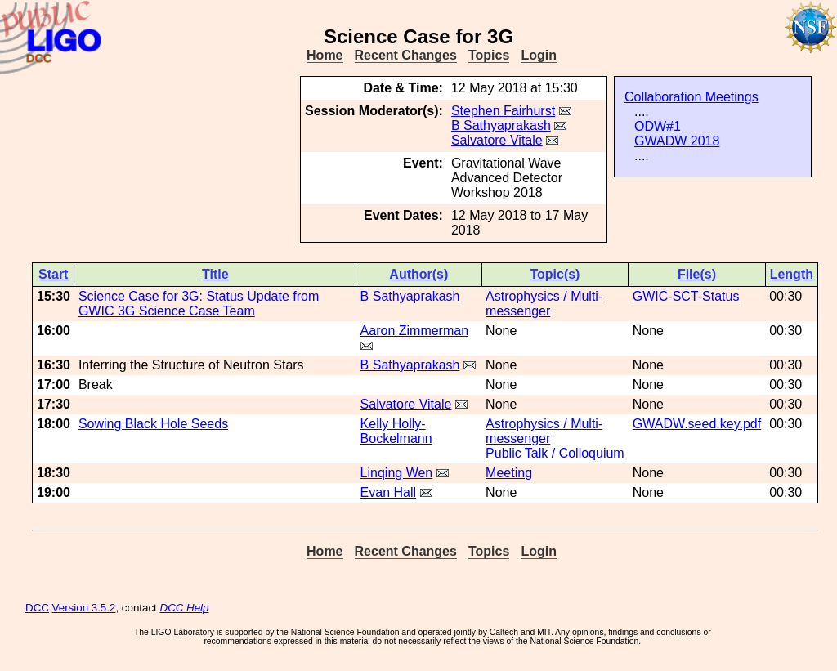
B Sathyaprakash (501, 125)
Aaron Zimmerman (414, 331)
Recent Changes (406, 55)
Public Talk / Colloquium (555, 453)
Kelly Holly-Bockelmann (396, 431)
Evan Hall (388, 492)
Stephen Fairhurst (503, 111)
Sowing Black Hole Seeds (153, 424)
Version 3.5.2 (84, 608)
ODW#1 (657, 126)
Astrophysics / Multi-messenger (544, 303)
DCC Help (184, 608)
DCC (37, 608)
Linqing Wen (396, 473)
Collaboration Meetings (691, 97)
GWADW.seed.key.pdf (697, 424)
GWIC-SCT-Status (686, 296)
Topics (488, 55)
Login (539, 55)
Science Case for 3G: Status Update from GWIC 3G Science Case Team (198, 303)
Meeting (509, 473)
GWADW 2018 (676, 141)
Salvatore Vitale (497, 140)
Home (324, 55)
